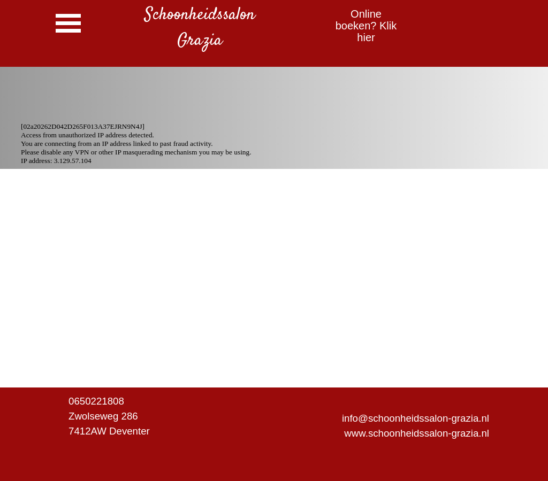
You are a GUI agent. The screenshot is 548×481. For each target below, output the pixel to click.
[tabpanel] (199, 27)
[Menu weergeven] (68, 23)
